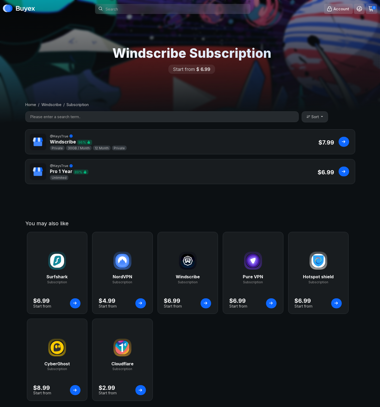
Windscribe (51, 104)
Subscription (77, 104)
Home (30, 104)
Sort (313, 116)
